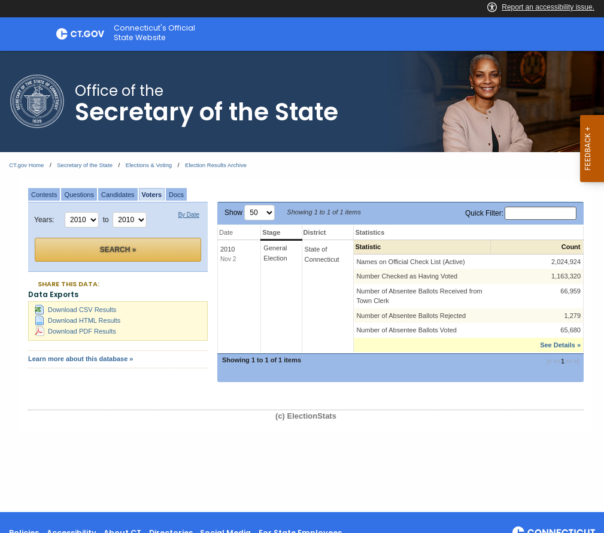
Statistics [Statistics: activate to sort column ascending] (369, 232)
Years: (44, 220)
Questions (79, 194)
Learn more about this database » (80, 358)
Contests (44, 194)
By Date (188, 215)
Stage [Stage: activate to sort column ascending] (271, 232)
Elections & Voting (149, 165)
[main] (302, 281)
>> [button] (568, 361)
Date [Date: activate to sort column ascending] (226, 232)
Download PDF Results (75, 331)
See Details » (560, 345)
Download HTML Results (77, 320)
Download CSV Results (75, 309)
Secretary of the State (85, 165)
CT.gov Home (26, 165)
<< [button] (557, 361)
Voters (152, 194)
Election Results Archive (216, 165)
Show (249, 212)
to (108, 220)
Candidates (118, 194)
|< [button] (550, 361)
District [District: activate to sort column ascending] (314, 232)
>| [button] (575, 361)
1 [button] (562, 361)
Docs (176, 194)
